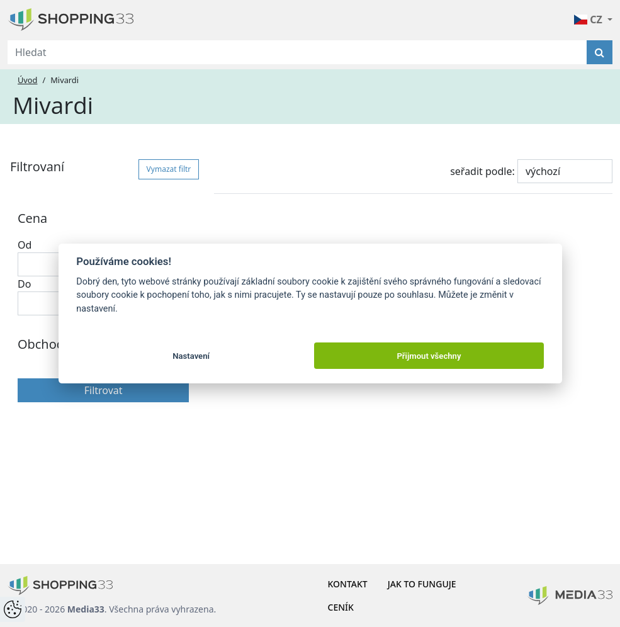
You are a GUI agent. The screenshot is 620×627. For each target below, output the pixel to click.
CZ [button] (589, 19)
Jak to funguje (422, 584)
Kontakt (348, 584)
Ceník (341, 607)
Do (24, 284)
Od (24, 245)
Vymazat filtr (169, 169)
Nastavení (191, 356)
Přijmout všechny (429, 356)
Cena (32, 218)
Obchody (44, 344)
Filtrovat (103, 390)
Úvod (27, 80)
